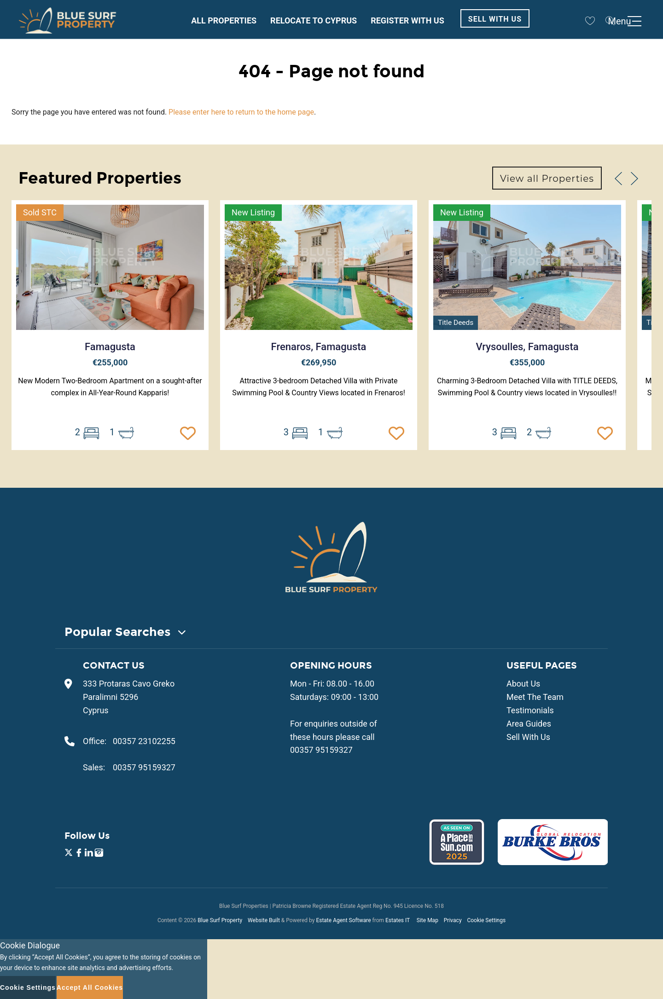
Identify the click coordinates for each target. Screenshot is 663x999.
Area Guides (528, 723)
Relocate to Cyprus (313, 20)
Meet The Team (535, 697)
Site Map (427, 920)
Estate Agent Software (343, 920)
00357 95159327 (144, 767)
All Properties (223, 20)
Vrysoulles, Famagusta (527, 346)
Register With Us (407, 20)
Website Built (264, 920)
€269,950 (319, 362)
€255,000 (110, 362)
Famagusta (110, 346)
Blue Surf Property (220, 920)
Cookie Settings (486, 920)
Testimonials (530, 710)
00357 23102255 (144, 741)
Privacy (453, 920)
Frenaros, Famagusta (318, 346)
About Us (523, 683)
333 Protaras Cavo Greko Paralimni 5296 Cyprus (128, 697)
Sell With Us (495, 19)
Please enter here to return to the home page (241, 112)
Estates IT (397, 920)
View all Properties (547, 178)
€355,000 (527, 362)
